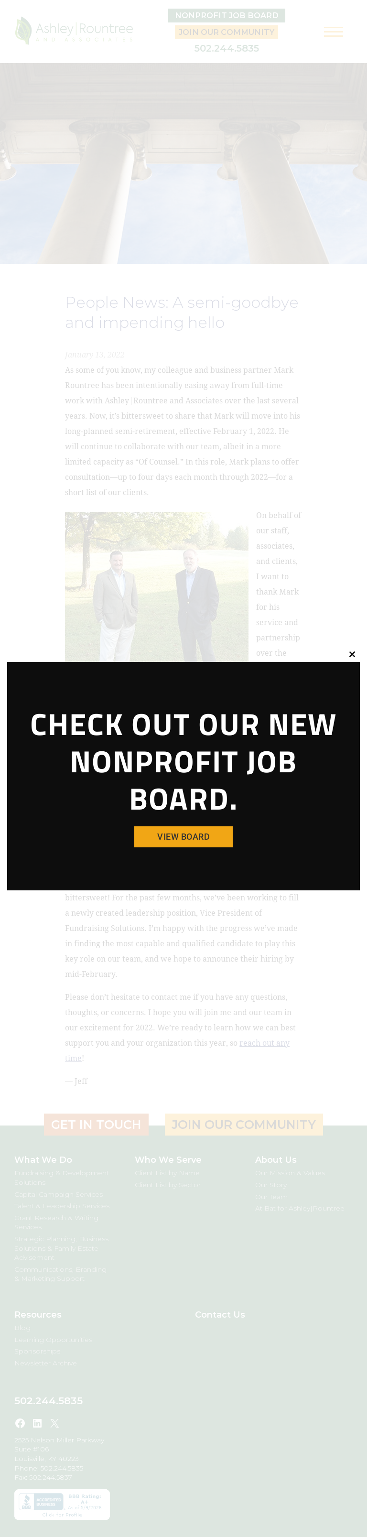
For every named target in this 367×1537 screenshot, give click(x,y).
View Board (183, 837)
